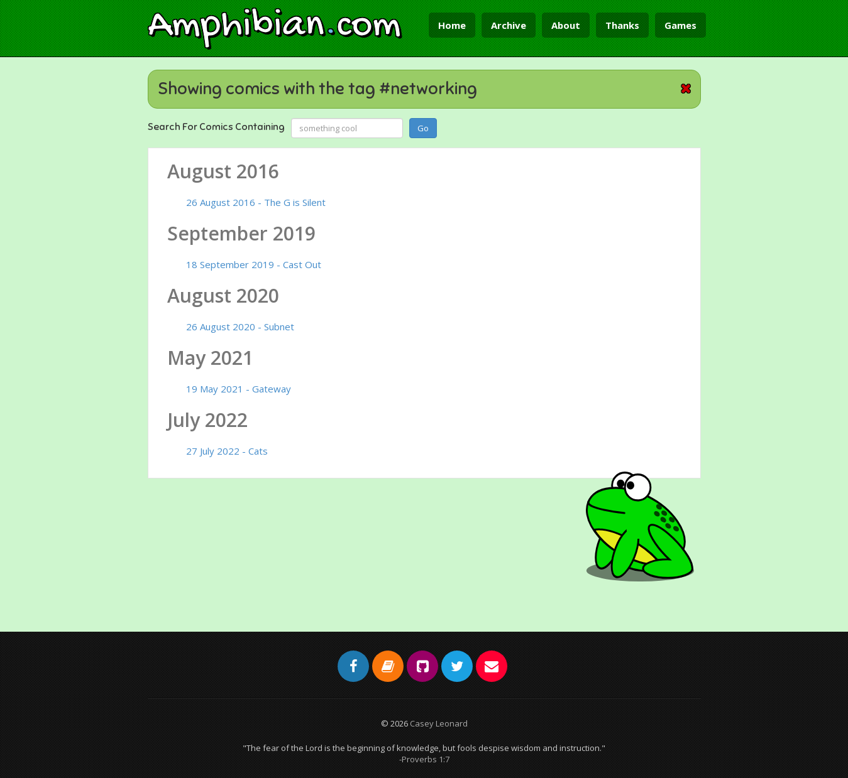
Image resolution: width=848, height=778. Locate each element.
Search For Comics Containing (216, 127)
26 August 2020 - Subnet (240, 326)
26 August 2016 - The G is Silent (256, 202)
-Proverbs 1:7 (424, 759)
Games (680, 25)
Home (452, 25)
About (565, 25)
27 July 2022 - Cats (227, 451)
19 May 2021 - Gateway (238, 388)
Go (423, 128)
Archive (508, 25)
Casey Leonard (439, 723)
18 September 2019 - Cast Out (253, 264)
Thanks (622, 25)
